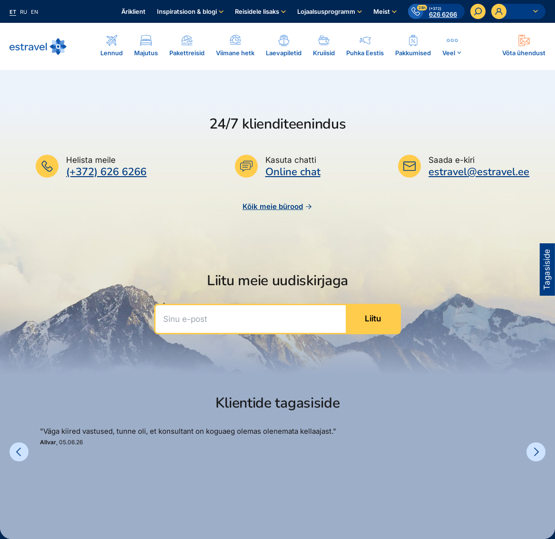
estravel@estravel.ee (478, 172)
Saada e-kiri (451, 160)
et (13, 12)
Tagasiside (547, 269)
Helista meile (91, 160)
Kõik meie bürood (277, 206)
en (34, 12)
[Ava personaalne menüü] (518, 11)
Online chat (293, 172)
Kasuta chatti (290, 160)
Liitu (373, 318)
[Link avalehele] (38, 46)
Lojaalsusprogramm (326, 11)
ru (23, 12)
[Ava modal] (523, 46)
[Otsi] (478, 11)
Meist (381, 11)
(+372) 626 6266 (106, 172)
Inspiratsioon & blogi (187, 11)
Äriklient (133, 11)
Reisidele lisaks (257, 11)
